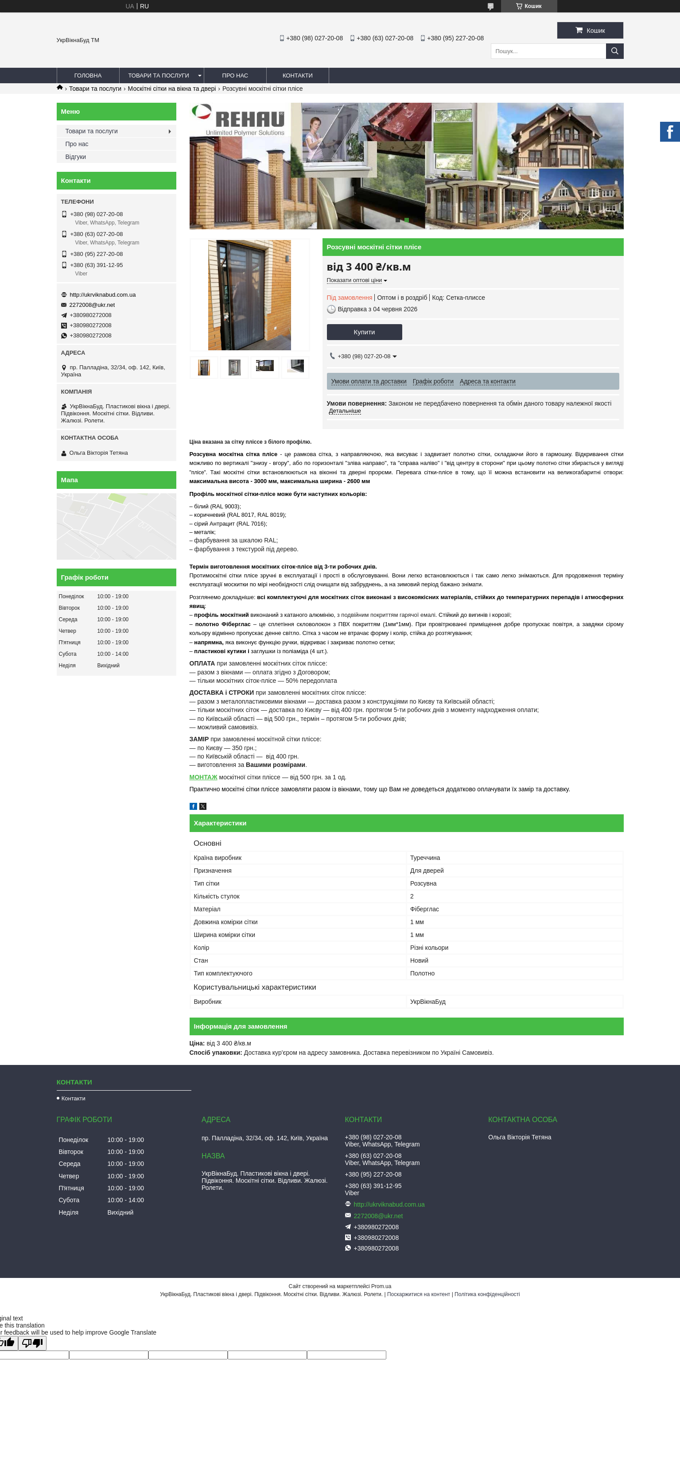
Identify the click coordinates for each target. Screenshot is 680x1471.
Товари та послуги (158, 75)
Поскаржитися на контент (418, 1294)
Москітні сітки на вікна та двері (172, 88)
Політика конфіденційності (487, 1294)
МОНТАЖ (204, 777)
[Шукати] (615, 51)
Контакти (298, 75)
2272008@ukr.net (92, 305)
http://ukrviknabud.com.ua (103, 294)
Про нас (235, 75)
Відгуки (76, 156)
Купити (364, 332)
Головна (88, 75)
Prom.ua (381, 1286)
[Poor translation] (32, 1343)
